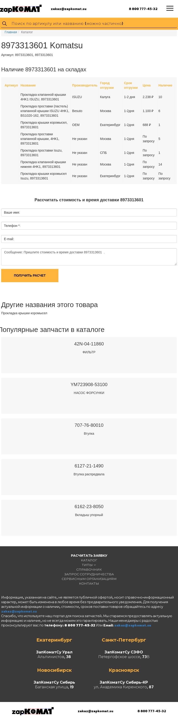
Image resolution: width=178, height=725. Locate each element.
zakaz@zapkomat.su (68, 9)
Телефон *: (12, 226)
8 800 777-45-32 (143, 9)
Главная (11, 32)
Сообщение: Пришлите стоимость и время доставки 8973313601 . (89, 256)
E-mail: (9, 239)
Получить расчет (30, 275)
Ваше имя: (12, 212)
